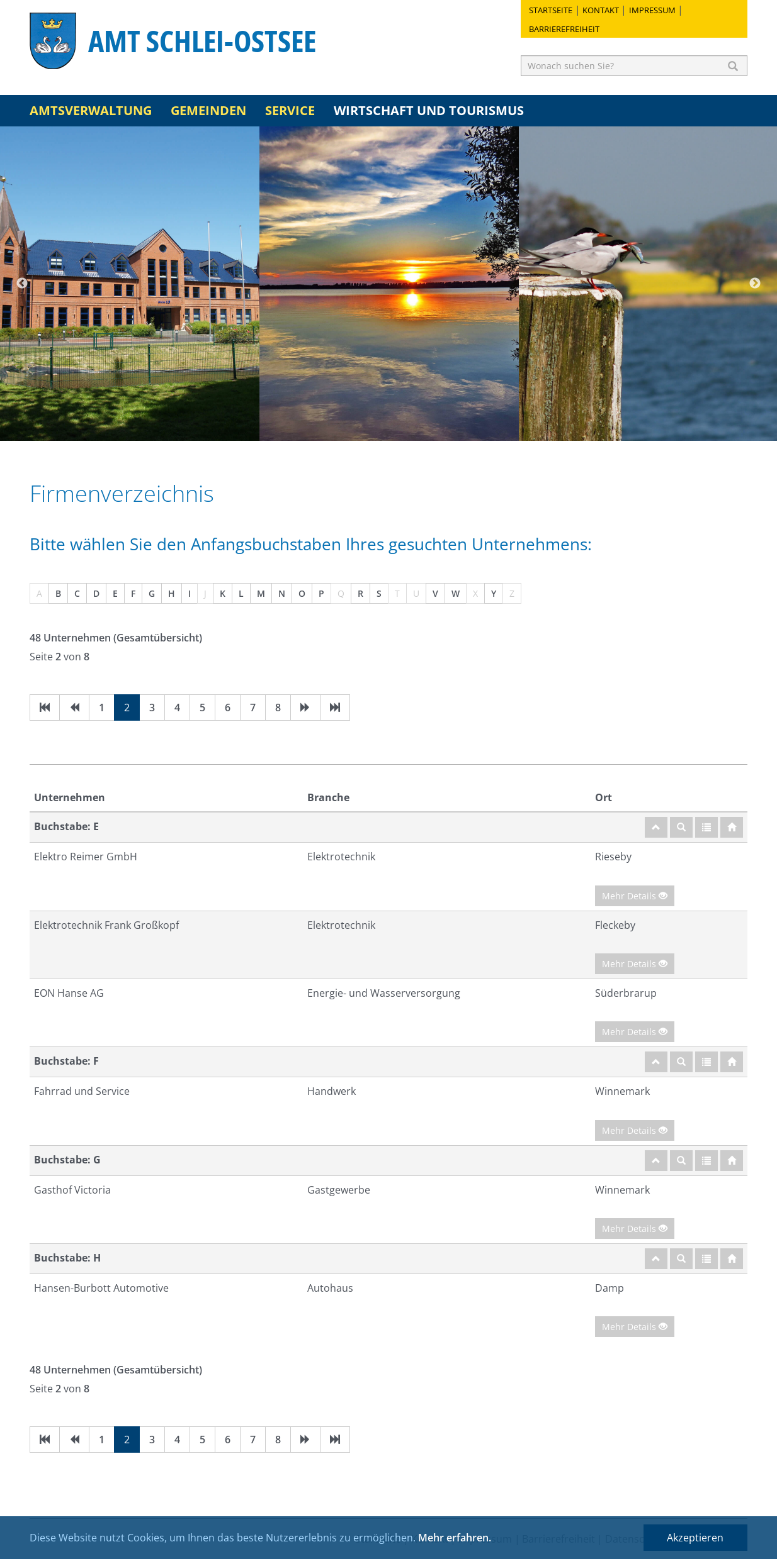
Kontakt (600, 10)
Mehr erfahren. (454, 1538)
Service (290, 110)
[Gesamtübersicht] (706, 827)
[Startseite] (731, 827)
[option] (129, 283)
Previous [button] (22, 283)
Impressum (652, 10)
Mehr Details (634, 896)
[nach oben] (656, 827)
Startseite (550, 10)
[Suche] (681, 827)
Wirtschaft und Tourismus (429, 110)
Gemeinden (208, 110)
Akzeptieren (695, 1538)
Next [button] (755, 283)
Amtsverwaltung (91, 110)
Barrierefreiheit (564, 29)
